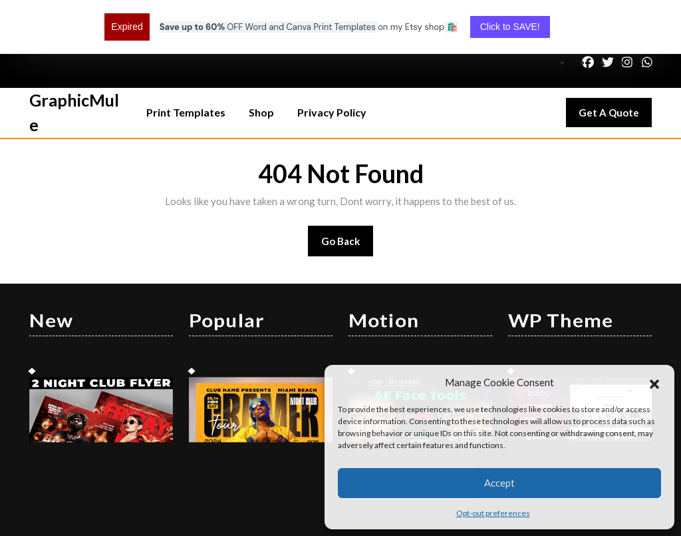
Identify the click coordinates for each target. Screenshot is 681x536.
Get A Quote (615, 67)
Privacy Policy (331, 63)
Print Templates (185, 63)
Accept (499, 483)
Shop (261, 63)
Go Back (347, 196)
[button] (654, 382)
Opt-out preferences (493, 513)
